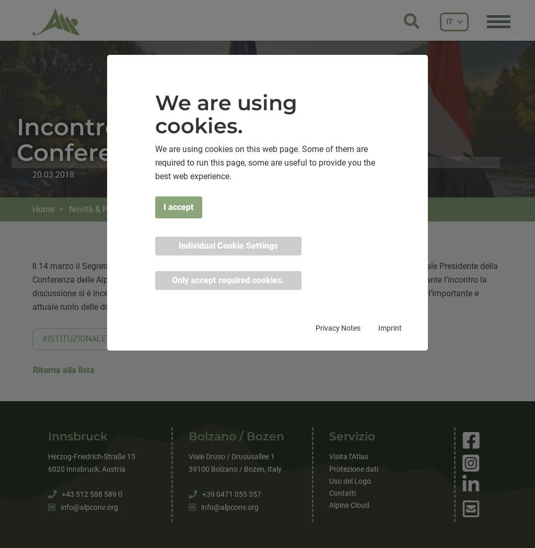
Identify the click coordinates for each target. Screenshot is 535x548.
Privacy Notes (338, 328)
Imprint (390, 328)
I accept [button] (179, 207)
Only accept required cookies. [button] (228, 280)
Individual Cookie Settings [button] (228, 246)
